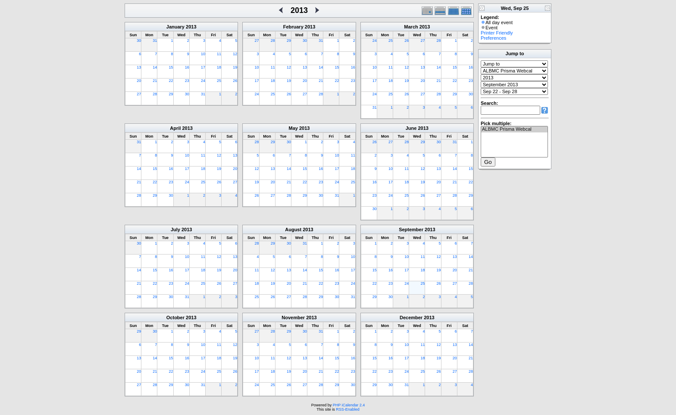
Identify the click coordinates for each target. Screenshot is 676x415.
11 (219, 54)
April (175, 128)
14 (155, 67)
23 (187, 81)
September (411, 229)
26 (235, 81)
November (293, 317)
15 (171, 67)
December (411, 317)
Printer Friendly (497, 32)
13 (139, 67)
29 (171, 94)
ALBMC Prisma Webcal (514, 129)
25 (219, 81)
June (411, 128)
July (175, 229)
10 (203, 54)
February (293, 26)
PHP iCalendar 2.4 (349, 405)
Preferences (493, 38)
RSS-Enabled (348, 409)
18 (219, 67)
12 (235, 54)
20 (139, 81)
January (175, 26)
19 (235, 67)
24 (203, 81)
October (175, 317)
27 (139, 94)
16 (187, 67)
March (411, 26)
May (293, 128)
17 (203, 67)
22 (171, 81)
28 (155, 94)
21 (155, 81)
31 (155, 40)
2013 (191, 26)
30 (139, 40)
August (293, 229)
